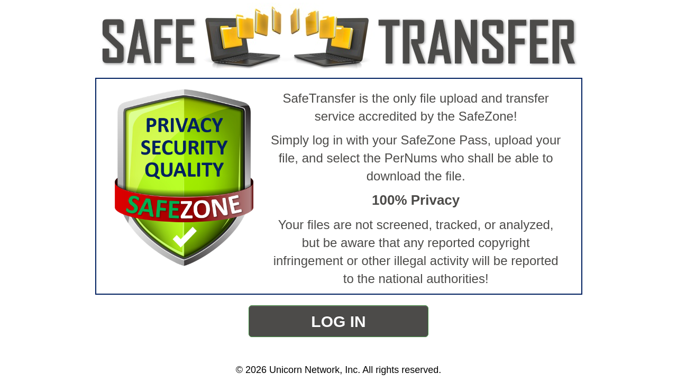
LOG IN (338, 321)
